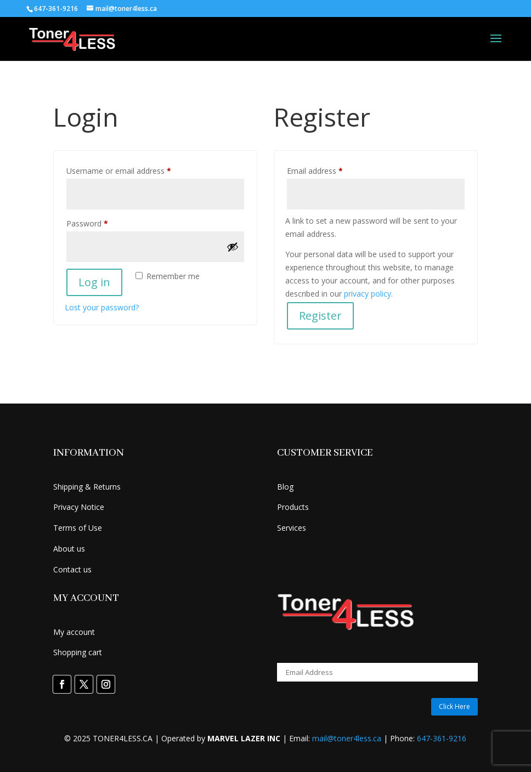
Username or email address (134, 169)
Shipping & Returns (87, 486)
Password (102, 222)
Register (320, 315)
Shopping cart (77, 652)
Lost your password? (102, 307)
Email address (330, 169)
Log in (94, 282)
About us (69, 548)
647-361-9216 (441, 738)
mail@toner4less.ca (346, 738)
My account (74, 632)
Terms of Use (77, 528)
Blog (285, 486)
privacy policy (367, 293)
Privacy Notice (78, 507)
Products (293, 507)
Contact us (72, 569)
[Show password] (233, 247)
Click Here (454, 706)
